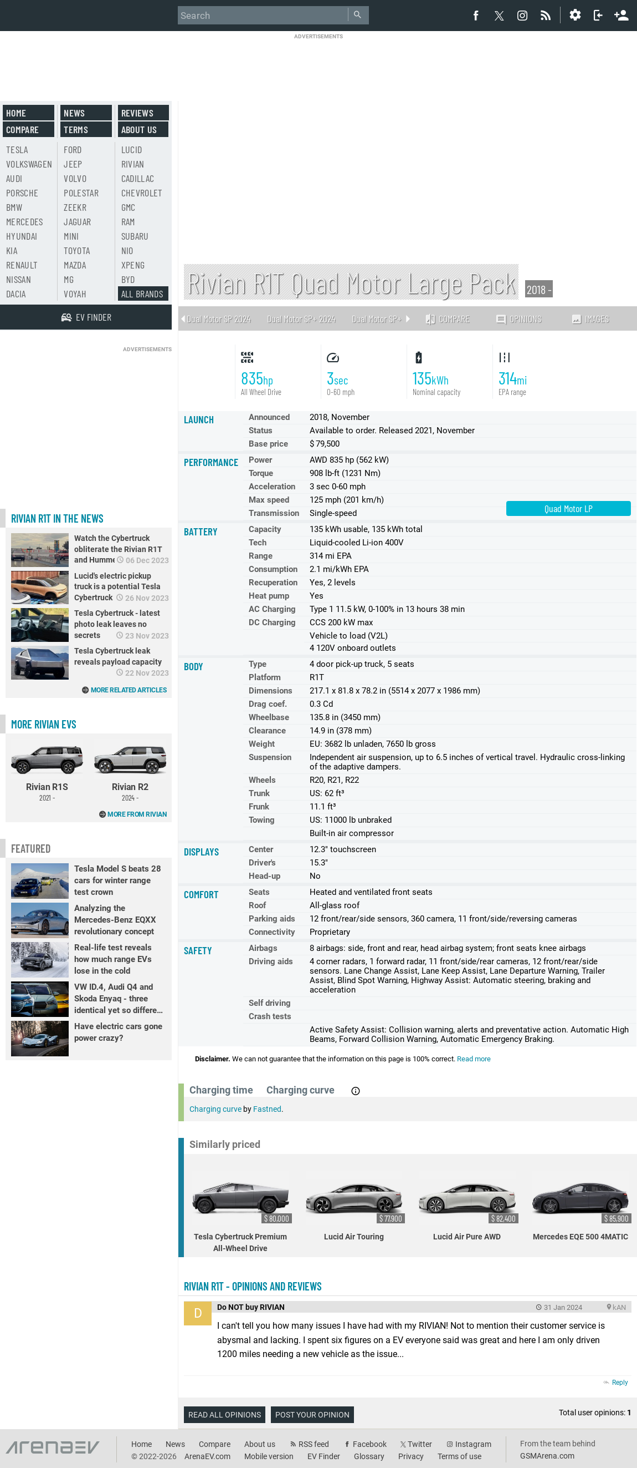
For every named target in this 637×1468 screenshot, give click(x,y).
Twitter (420, 1444)
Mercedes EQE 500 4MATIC (582, 1206)
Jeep (73, 164)
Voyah (75, 293)
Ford (72, 149)
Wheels (262, 780)
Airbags (263, 948)
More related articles (129, 690)
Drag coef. (268, 704)
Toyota (77, 250)
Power (260, 460)
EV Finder (323, 1456)
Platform (265, 677)
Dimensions (270, 691)
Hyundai (21, 236)
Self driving (270, 1003)
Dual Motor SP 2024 (218, 318)
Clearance (267, 731)
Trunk (259, 793)
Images (590, 318)
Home (16, 113)
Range (261, 556)
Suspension (270, 757)
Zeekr (75, 207)
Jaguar (77, 221)
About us (139, 129)
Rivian (133, 164)
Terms (76, 129)
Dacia (16, 293)
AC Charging (272, 609)
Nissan (18, 279)
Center (261, 849)
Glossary (369, 1456)
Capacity (265, 529)
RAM (128, 221)
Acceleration (272, 487)
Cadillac (138, 178)
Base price (268, 444)
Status (261, 431)
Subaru (135, 236)
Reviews (137, 113)
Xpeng (133, 265)
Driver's (262, 863)
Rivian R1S (47, 770)
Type (257, 664)
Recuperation (273, 583)
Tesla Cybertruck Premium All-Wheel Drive (242, 1212)
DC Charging (272, 622)
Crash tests (270, 1016)
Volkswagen (29, 164)
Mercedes (24, 221)
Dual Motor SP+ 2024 (301, 318)
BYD (128, 279)
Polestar (81, 192)
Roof (257, 905)
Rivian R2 (130, 770)
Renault (22, 265)
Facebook (370, 1444)
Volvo (75, 178)
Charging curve (215, 1109)
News (74, 113)
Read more (474, 1059)
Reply (620, 1382)
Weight (262, 744)
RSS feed (314, 1444)
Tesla (17, 149)
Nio (127, 250)
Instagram (473, 1444)
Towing (262, 820)
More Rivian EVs (43, 724)
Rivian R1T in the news (57, 518)
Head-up (264, 876)
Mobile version (269, 1456)
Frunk (259, 807)
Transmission (274, 513)
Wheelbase (269, 717)
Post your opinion (312, 1414)
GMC (128, 207)
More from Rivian (136, 814)
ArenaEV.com (207, 1456)
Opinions (518, 318)
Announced (269, 417)
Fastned (267, 1109)
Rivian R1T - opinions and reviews (253, 1286)
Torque (261, 473)
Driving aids (271, 961)
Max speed (269, 500)
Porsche (22, 192)
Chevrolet (142, 192)
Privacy (411, 1456)
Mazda (75, 265)
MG (69, 279)
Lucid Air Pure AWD (468, 1206)
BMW (14, 207)
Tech (257, 543)
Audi (14, 178)
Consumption (273, 569)
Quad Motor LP (568, 508)
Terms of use (459, 1456)
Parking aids (272, 919)
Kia (11, 250)
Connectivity (272, 932)
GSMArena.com (547, 1455)
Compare (447, 318)
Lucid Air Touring (355, 1206)
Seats (259, 892)
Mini (71, 236)
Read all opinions (224, 1414)
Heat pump (269, 596)
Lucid (131, 149)
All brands (142, 293)
